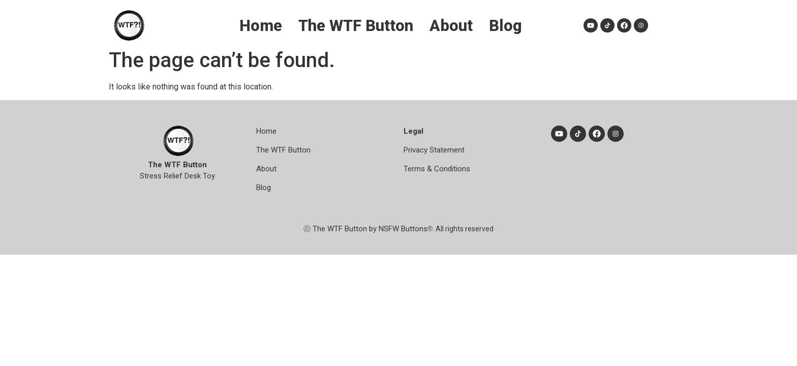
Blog (263, 187)
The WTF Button (283, 150)
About (266, 168)
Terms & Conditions (437, 168)
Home (266, 131)
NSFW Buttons (403, 228)
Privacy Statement (434, 150)
